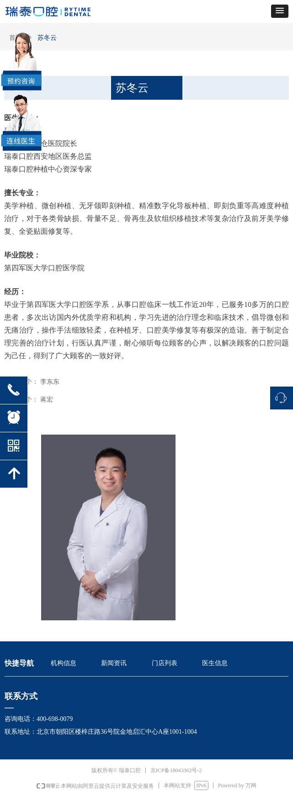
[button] (279, 11)
